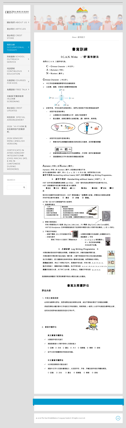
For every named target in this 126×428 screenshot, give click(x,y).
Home (74, 37)
